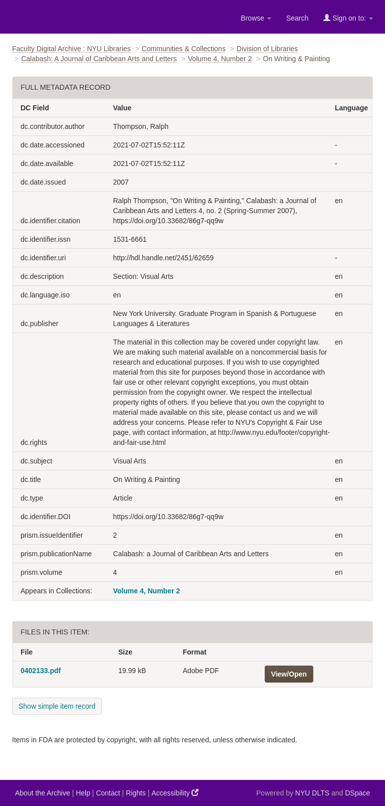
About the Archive (42, 793)
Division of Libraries (267, 49)
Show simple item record (57, 706)
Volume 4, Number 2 (220, 59)
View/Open (289, 674)
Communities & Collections (184, 49)
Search (297, 18)
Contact (108, 793)
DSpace (357, 793)
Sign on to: (348, 18)
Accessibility (175, 792)
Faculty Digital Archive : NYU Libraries (71, 49)
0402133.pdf (41, 671)
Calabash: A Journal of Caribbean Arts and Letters (99, 59)
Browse (256, 18)
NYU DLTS (312, 793)
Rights (136, 793)
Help (83, 793)
